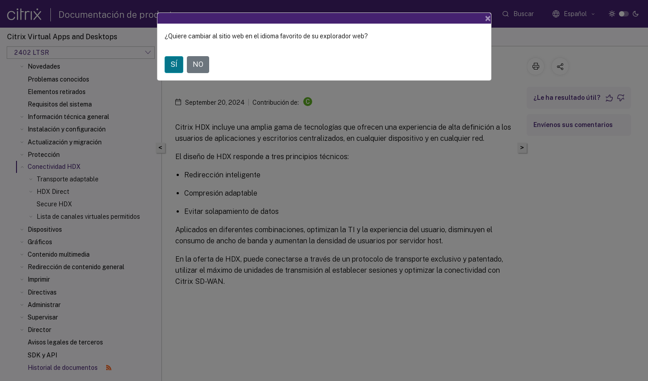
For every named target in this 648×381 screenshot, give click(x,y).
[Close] (488, 18)
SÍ (173, 64)
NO (198, 64)
